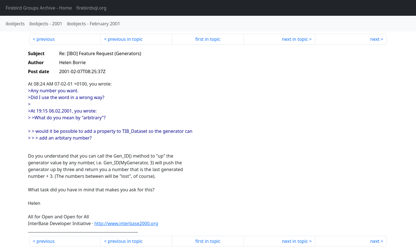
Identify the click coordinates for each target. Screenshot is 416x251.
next (374, 39)
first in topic (207, 39)
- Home (39, 8)
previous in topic (125, 39)
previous (46, 39)
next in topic (295, 39)
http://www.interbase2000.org (126, 223)
